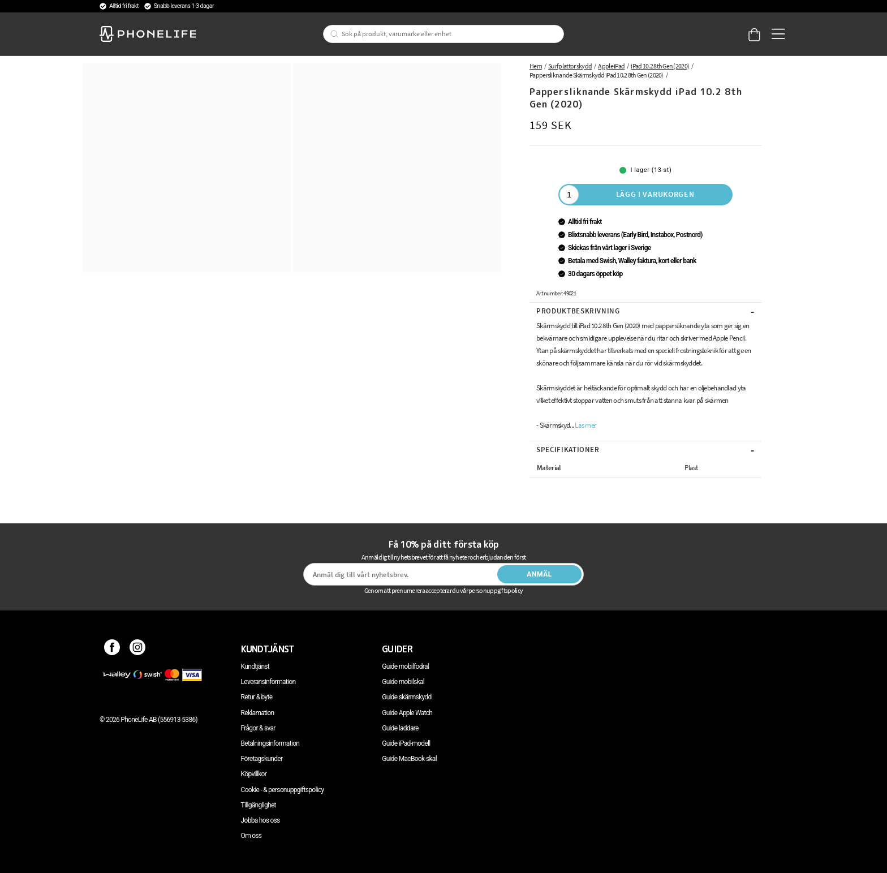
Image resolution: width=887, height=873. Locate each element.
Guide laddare (400, 728)
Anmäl (539, 574)
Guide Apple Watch (407, 713)
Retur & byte (257, 697)
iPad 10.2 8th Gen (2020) (660, 66)
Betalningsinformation (270, 743)
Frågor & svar (258, 728)
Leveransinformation (268, 682)
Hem (535, 66)
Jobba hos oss (260, 820)
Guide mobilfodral (405, 666)
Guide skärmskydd (406, 697)
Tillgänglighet (258, 805)
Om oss (251, 836)
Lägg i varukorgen (655, 194)
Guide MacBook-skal (409, 759)
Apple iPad (611, 66)
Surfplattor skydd (570, 66)
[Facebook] (112, 649)
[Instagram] (138, 649)
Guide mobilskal (403, 682)
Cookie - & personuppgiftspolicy (282, 790)
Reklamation (257, 713)
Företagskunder (262, 759)
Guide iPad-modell (406, 743)
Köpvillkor (253, 774)
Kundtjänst (255, 666)
